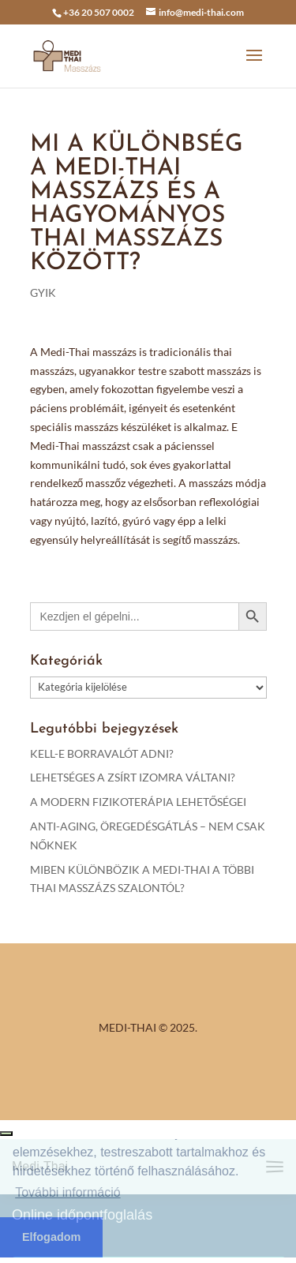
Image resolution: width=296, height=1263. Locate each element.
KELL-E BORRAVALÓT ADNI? (102, 753)
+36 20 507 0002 (98, 12)
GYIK (43, 292)
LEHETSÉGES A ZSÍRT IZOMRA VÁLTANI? (132, 777)
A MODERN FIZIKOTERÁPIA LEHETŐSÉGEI (138, 801)
